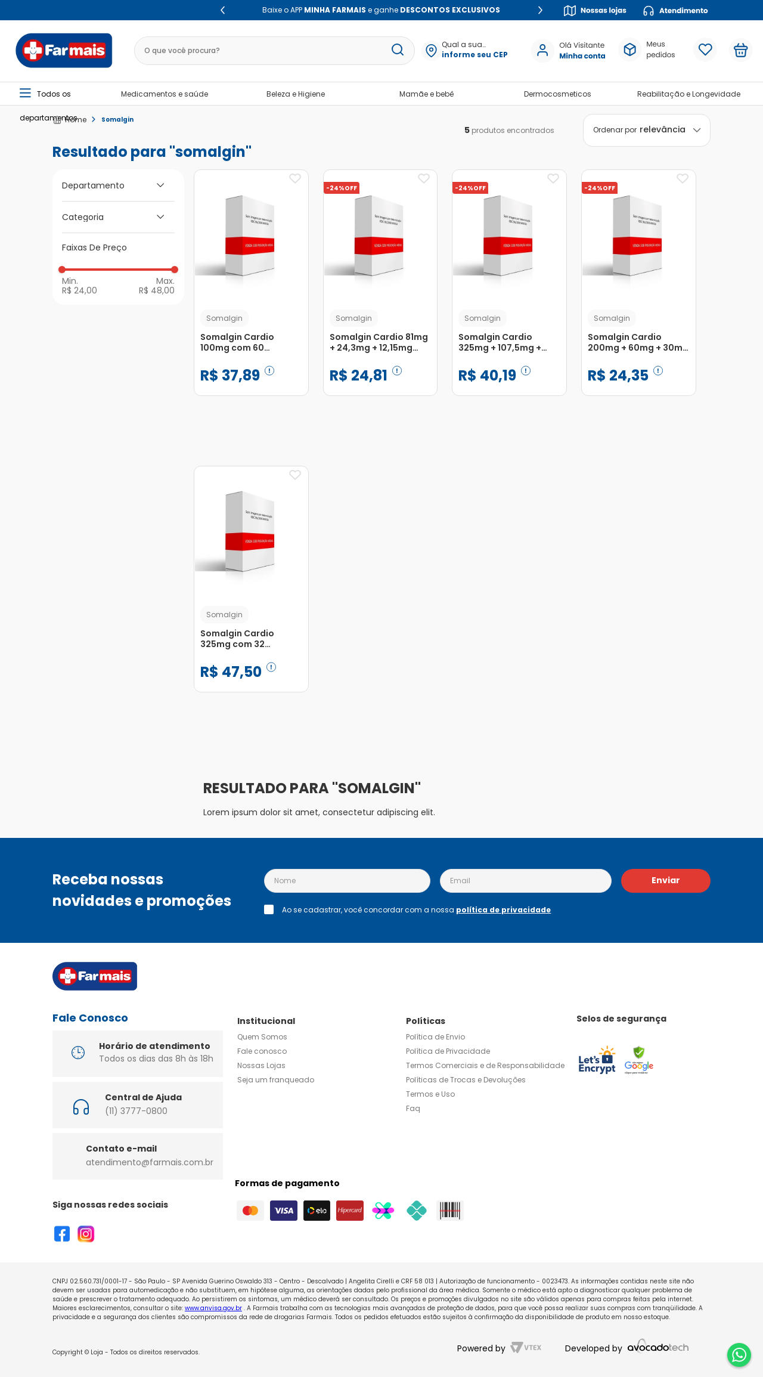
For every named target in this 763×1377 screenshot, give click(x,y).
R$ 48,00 (157, 289)
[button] (474, 51)
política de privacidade (503, 910)
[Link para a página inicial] (69, 120)
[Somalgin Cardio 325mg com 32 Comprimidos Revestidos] (251, 591)
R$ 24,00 (79, 289)
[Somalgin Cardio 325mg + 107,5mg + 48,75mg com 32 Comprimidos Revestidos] (509, 294)
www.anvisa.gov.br (213, 1308)
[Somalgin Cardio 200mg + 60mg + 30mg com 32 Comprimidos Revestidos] (638, 294)
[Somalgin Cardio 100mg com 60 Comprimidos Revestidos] (251, 294)
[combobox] (274, 50)
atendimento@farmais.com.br (149, 1162)
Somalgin (117, 119)
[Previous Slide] (222, 10)
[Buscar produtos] (397, 50)
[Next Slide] (540, 10)
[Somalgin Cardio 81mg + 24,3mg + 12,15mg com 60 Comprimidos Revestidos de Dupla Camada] (380, 294)
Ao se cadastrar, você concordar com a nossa (416, 910)
